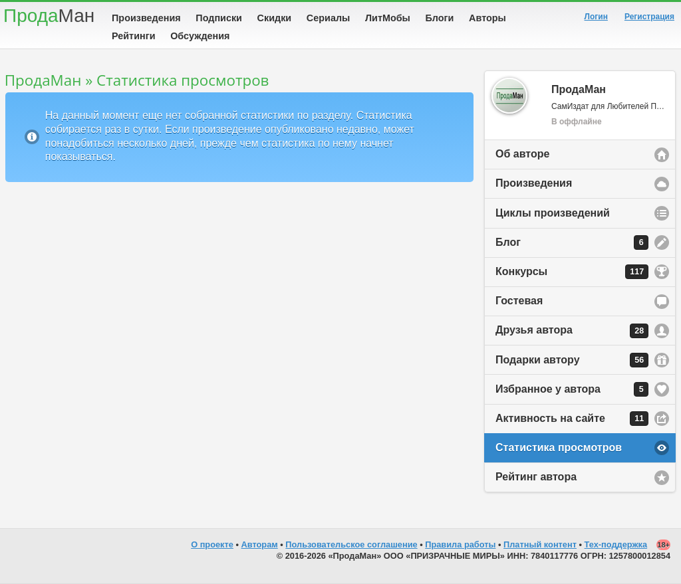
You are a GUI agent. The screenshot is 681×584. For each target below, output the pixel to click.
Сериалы (328, 18)
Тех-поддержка (616, 544)
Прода (48, 15)
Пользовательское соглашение (351, 544)
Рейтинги (134, 36)
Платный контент (540, 544)
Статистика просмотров (558, 447)
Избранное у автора (571, 389)
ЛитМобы (387, 18)
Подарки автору (571, 360)
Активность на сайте (571, 418)
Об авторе (522, 153)
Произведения (146, 18)
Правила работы (460, 544)
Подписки (219, 18)
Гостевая (519, 300)
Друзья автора (571, 331)
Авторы (487, 18)
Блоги (440, 18)
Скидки (274, 18)
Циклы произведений (552, 213)
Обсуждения (199, 36)
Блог (571, 242)
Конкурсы (571, 271)
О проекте (212, 544)
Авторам (259, 544)
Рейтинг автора (536, 476)
